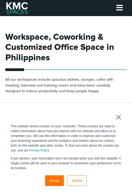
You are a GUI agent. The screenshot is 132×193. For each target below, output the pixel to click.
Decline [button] (77, 181)
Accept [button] (55, 181)
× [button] (118, 117)
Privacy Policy (39, 150)
